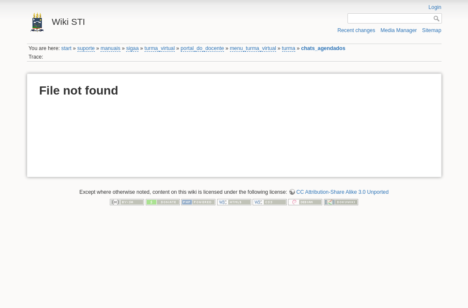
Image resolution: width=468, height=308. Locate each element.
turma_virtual (159, 48)
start (66, 48)
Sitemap (432, 30)
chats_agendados (323, 48)
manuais (110, 48)
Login (435, 7)
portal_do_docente (202, 48)
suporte (86, 48)
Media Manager (398, 30)
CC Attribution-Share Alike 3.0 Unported (342, 192)
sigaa (132, 48)
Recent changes (356, 30)
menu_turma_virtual (253, 48)
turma (288, 48)
